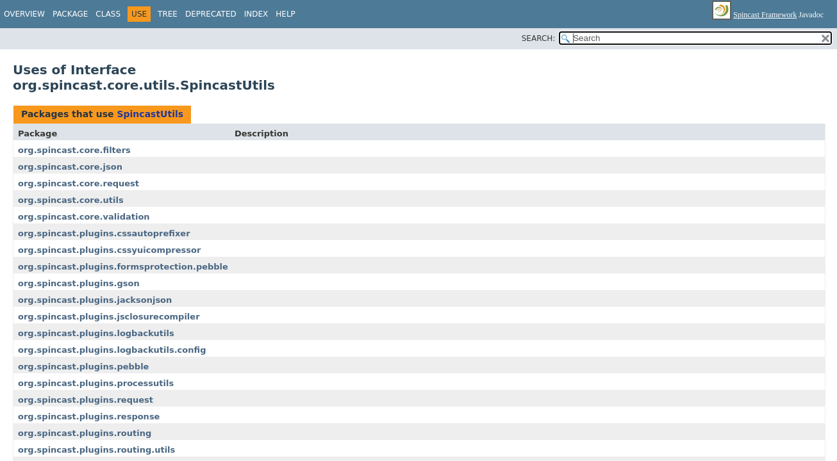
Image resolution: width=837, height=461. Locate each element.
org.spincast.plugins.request (85, 400)
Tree (168, 14)
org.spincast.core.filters (74, 150)
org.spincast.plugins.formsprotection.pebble (123, 266)
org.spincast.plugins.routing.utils (96, 450)
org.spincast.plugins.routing (84, 433)
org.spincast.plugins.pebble (83, 366)
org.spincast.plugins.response (89, 416)
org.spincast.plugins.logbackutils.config (112, 350)
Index (256, 14)
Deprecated (210, 14)
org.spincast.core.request (78, 183)
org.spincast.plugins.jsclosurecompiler (109, 316)
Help (285, 14)
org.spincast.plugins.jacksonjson (95, 300)
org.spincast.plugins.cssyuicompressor (109, 250)
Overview (24, 14)
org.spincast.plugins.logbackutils (96, 333)
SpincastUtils (150, 114)
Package (70, 14)
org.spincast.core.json (70, 167)
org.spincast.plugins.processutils (96, 383)
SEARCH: (539, 38)
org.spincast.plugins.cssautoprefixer (104, 233)
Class (107, 14)
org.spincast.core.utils (71, 200)
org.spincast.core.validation (84, 217)
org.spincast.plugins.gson (79, 283)
